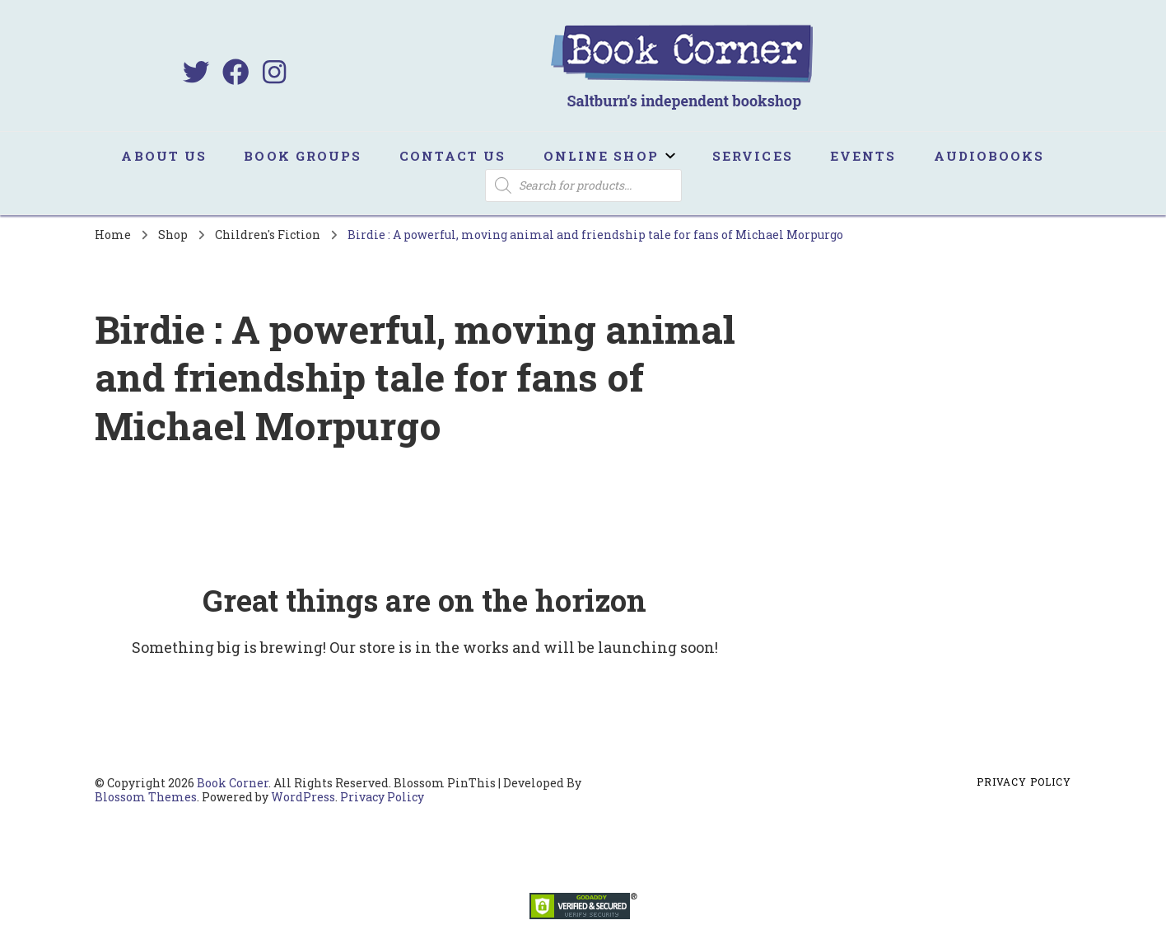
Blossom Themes (146, 797)
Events (863, 156)
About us (164, 156)
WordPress (303, 797)
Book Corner (232, 783)
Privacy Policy (382, 797)
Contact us (452, 156)
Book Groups (302, 156)
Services (752, 156)
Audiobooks (989, 156)
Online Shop (601, 156)
